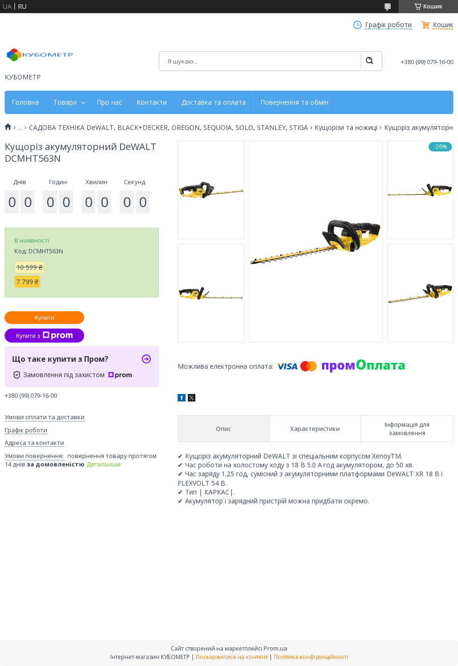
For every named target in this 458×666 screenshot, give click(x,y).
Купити (44, 317)
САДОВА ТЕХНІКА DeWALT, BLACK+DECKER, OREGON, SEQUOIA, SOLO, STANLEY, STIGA (168, 127)
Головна (25, 102)
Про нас (109, 102)
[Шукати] (369, 61)
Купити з (44, 335)
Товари (65, 102)
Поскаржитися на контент (232, 657)
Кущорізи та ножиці (346, 127)
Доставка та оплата (213, 102)
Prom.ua (275, 648)
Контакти (151, 102)
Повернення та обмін (294, 102)
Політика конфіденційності (311, 657)
